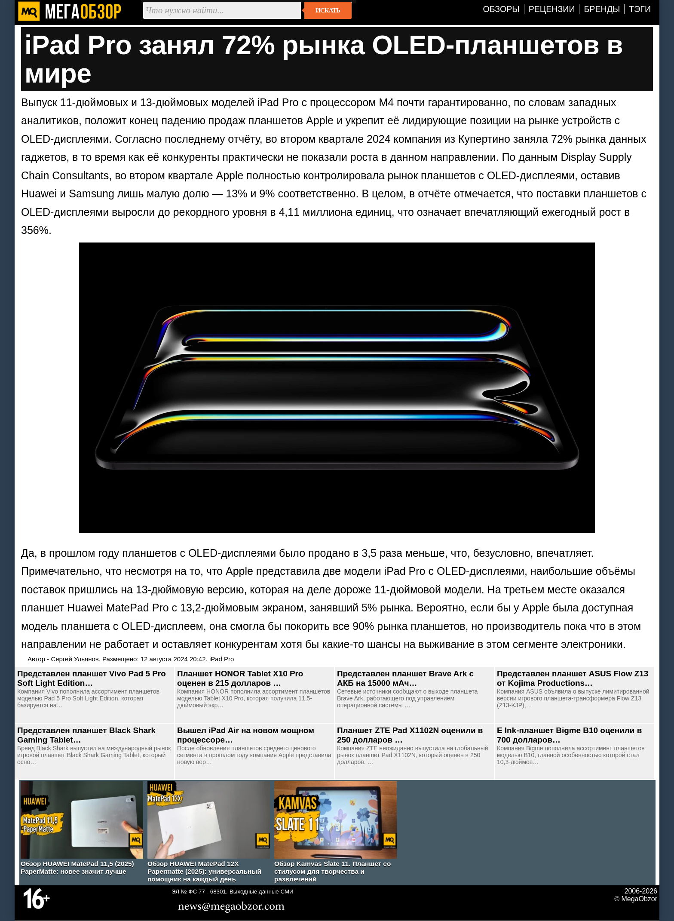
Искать (328, 10)
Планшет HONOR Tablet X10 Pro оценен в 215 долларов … (240, 678)
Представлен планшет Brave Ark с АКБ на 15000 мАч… (405, 678)
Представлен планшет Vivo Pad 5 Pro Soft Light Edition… (91, 678)
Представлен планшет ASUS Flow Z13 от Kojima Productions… (572, 678)
